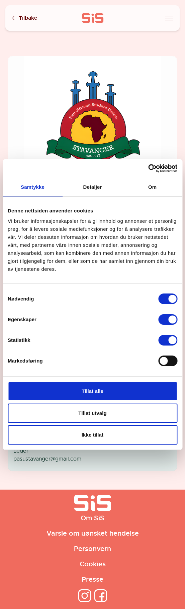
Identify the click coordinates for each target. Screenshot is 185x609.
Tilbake (24, 18)
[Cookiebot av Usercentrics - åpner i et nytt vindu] (148, 168)
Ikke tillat (92, 435)
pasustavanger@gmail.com (47, 459)
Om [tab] (152, 187)
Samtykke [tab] (32, 187)
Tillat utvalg (92, 413)
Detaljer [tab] (92, 187)
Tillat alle (92, 391)
